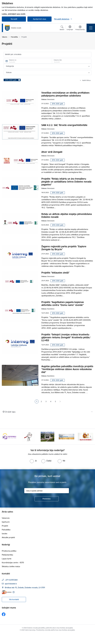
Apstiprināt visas (39, 19)
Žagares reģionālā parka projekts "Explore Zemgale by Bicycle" (63, 248)
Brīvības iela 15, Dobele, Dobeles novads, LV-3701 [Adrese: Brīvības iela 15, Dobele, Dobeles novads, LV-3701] (25, 587)
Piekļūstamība (7, 555)
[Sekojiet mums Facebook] (3, 614)
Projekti (5, 526)
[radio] (33, 460)
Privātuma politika (9, 551)
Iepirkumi (5, 522)
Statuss (8, 72)
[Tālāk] (90, 436)
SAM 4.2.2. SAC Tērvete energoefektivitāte (64, 125)
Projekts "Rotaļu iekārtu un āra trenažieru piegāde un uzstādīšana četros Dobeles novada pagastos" (66, 181)
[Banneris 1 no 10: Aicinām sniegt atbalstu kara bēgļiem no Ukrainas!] (9, 436)
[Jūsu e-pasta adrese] (46, 490)
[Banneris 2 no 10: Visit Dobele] (28, 436)
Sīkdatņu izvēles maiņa (11, 566)
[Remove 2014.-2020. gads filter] (19, 80)
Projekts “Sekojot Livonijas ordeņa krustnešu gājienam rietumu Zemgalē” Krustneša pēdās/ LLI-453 (66, 337)
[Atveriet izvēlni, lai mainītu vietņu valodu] (69, 28)
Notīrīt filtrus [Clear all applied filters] (86, 80)
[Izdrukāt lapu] (47, 411)
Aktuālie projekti (8, 537)
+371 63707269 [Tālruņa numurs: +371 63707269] (11, 580)
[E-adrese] (6, 592)
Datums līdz (58, 60)
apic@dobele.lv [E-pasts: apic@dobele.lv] (11, 583)
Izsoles (4, 533)
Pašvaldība (6, 530)
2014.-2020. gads (57, 104)
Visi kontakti (14, 599)
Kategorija (10, 66)
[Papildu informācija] (13, 592)
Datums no (12, 60)
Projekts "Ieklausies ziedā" (55, 272)
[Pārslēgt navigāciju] (91, 28)
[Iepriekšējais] (5, 436)
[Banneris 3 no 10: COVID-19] (47, 436)
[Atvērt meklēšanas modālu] (62, 28)
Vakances (6, 518)
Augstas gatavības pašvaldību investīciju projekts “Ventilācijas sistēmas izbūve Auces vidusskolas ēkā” (67, 369)
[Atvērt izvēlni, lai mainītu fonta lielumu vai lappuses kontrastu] (80, 28)
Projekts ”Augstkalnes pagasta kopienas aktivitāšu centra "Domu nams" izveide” (62, 303)
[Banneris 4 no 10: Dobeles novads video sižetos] (66, 436)
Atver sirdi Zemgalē (51, 151)
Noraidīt (14, 19)
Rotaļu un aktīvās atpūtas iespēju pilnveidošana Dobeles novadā (66, 215)
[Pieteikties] (47, 498)
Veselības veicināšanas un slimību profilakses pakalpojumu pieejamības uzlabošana (65, 94)
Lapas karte (6, 558)
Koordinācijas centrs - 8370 (13, 562)
